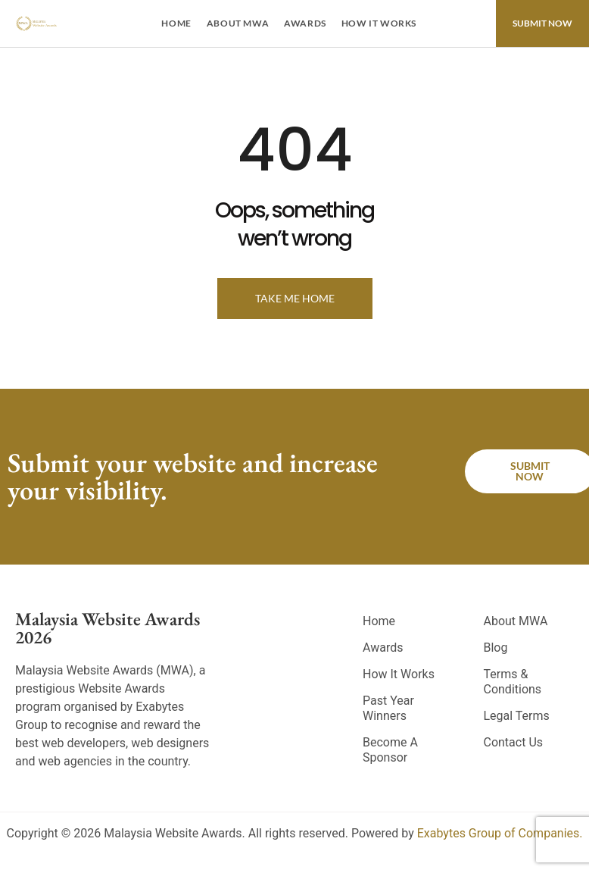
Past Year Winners (388, 708)
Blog (495, 647)
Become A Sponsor (390, 750)
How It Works (378, 23)
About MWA (238, 23)
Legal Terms (516, 716)
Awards (305, 23)
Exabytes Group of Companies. (500, 833)
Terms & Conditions (512, 681)
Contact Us (513, 742)
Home (176, 23)
